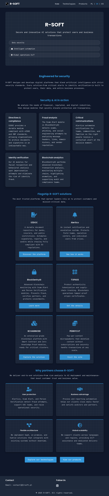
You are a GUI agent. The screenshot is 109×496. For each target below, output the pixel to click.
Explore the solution (34, 358)
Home (57, 4)
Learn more (34, 306)
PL (92, 4)
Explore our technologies (40, 460)
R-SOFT (15, 4)
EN (97, 4)
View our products (72, 460)
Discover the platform (34, 255)
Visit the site (74, 358)
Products (83, 4)
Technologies (69, 4)
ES (102, 4)
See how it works (74, 255)
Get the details (75, 306)
